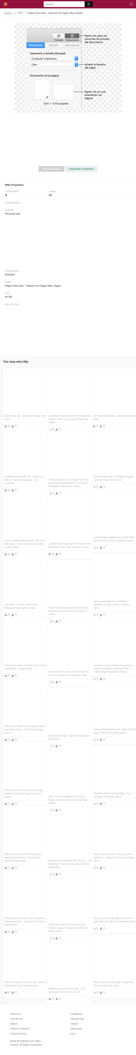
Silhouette (76, 1028)
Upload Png (77, 1018)
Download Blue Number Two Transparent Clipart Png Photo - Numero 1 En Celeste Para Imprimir (22, 917)
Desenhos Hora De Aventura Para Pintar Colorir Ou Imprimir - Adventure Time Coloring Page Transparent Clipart (112, 664)
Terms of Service (19, 1028)
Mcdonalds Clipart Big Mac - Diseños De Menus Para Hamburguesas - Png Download (22, 475)
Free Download (51, 168)
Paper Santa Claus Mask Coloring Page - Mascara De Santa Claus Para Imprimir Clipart (68, 607)
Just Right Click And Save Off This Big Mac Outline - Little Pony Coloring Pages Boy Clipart (67, 415)
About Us (15, 1013)
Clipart (74, 1023)
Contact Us (16, 1018)
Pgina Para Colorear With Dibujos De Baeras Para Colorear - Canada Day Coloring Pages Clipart (22, 853)
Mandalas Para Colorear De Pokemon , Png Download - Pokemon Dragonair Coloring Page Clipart (67, 859)
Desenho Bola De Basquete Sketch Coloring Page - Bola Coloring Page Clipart (110, 728)
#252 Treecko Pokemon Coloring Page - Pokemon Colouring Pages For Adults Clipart (23, 789)
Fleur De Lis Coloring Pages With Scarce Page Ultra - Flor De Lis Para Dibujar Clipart (111, 917)
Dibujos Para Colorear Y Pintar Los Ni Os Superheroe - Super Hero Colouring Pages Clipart (112, 853)
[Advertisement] (68, 141)
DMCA (14, 1023)
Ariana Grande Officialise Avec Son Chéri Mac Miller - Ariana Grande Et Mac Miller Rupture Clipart (22, 539)
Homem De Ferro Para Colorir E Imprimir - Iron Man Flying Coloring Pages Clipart (65, 671)
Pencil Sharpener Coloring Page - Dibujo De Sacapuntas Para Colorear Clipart (22, 981)
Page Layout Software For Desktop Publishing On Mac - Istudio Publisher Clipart (111, 600)
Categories (77, 1013)
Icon (73, 1033)
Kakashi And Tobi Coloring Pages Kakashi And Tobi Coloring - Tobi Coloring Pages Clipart (20, 725)
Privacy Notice (18, 1033)
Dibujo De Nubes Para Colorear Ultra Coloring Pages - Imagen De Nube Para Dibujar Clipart (68, 923)
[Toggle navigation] (131, 4)
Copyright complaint (81, 168)
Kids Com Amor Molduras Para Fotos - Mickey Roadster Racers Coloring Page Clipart (67, 795)
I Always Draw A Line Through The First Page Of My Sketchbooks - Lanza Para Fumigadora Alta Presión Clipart (67, 479)
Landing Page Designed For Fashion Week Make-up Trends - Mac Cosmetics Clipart (111, 536)
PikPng (8, 13)
